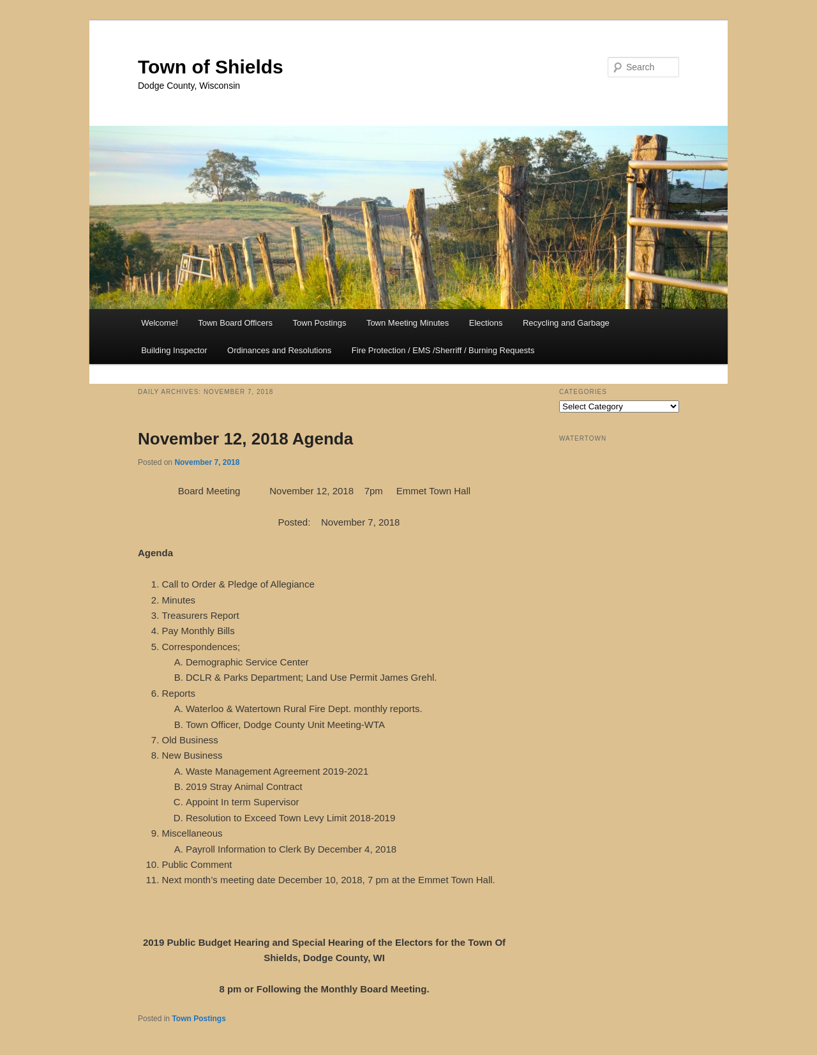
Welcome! (159, 323)
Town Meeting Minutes (407, 323)
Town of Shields (210, 66)
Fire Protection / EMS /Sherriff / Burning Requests (443, 350)
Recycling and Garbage (566, 323)
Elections (486, 323)
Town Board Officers (235, 323)
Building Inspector (174, 350)
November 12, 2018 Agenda (245, 438)
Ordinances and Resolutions (279, 350)
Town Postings (320, 323)
